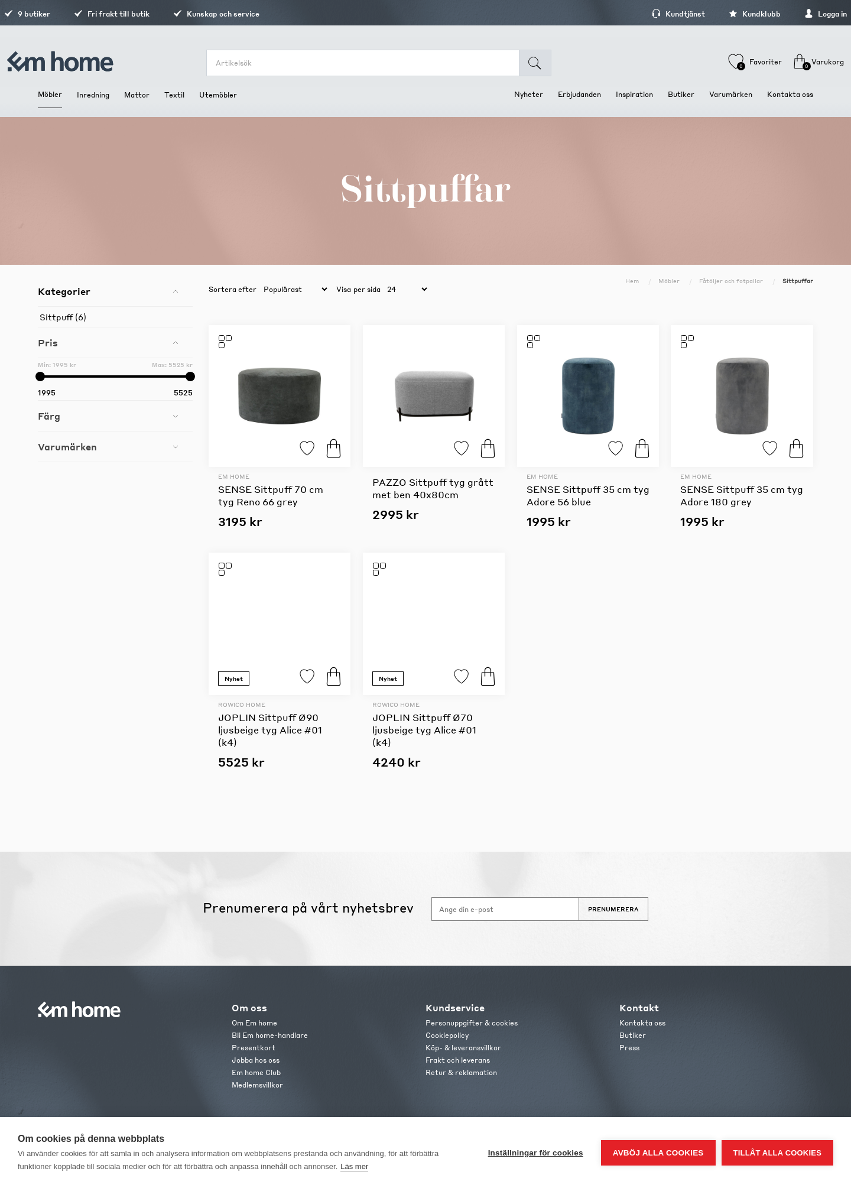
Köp (333, 448)
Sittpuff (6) (63, 316)
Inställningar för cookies (535, 1152)
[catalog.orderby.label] (293, 290)
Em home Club (256, 1072)
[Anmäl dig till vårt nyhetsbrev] (505, 909)
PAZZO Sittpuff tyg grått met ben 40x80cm (432, 488)
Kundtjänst (644, 13)
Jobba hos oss (256, 1060)
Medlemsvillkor (257, 1084)
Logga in (792, 13)
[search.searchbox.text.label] (370, 63)
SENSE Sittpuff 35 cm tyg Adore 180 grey (741, 495)
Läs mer (354, 1166)
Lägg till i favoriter (307, 448)
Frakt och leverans (458, 1060)
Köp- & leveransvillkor (463, 1047)
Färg (49, 416)
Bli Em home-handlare (270, 1035)
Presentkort (253, 1047)
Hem (632, 280)
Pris (48, 342)
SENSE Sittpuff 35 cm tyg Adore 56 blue (588, 495)
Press (629, 1047)
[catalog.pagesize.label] (405, 290)
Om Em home (254, 1022)
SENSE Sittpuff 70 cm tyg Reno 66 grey (270, 495)
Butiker (632, 1035)
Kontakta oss (642, 1022)
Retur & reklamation (461, 1072)
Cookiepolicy (447, 1035)
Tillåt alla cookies (777, 1152)
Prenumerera (613, 909)
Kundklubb (721, 13)
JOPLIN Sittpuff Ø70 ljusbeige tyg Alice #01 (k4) (424, 729)
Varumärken (67, 446)
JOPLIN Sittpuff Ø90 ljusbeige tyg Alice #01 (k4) (270, 729)
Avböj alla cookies (658, 1152)
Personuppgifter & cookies (472, 1022)
